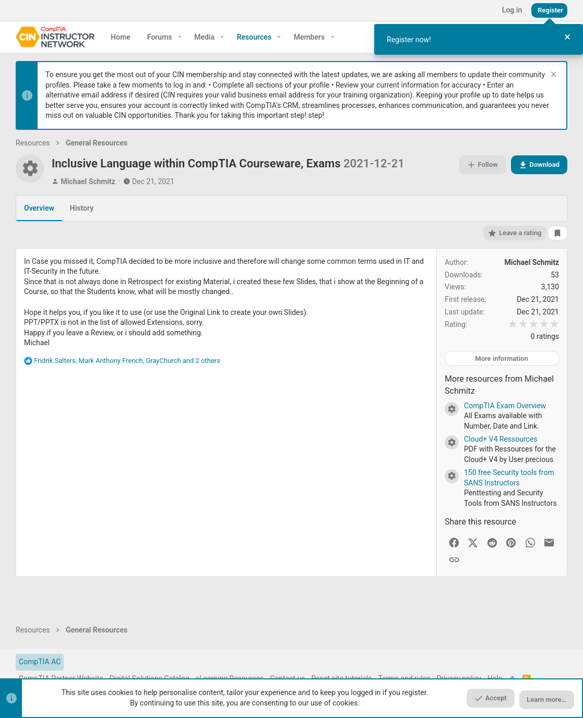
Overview (39, 208)
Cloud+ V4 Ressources (501, 439)
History (81, 208)
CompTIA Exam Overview (505, 405)
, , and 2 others (127, 360)
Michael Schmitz (88, 181)
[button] (179, 37)
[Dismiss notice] (552, 75)
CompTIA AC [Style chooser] (40, 662)
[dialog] (478, 39)
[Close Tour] (567, 37)
